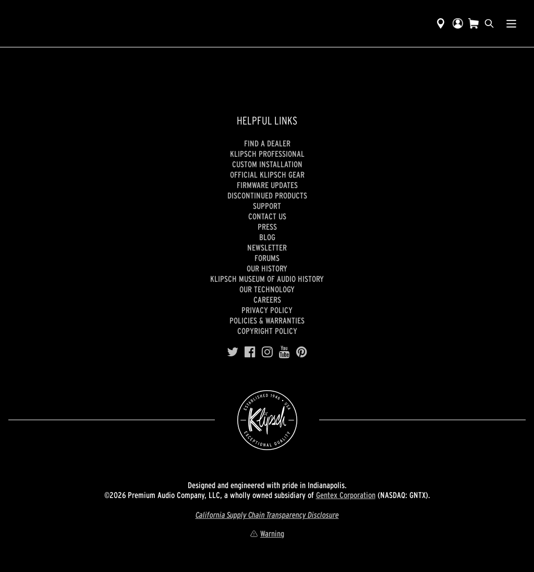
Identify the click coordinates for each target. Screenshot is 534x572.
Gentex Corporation (345, 495)
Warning (267, 533)
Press (267, 226)
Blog (267, 237)
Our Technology (267, 289)
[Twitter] (232, 352)
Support (267, 205)
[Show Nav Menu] (511, 23)
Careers (267, 299)
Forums (267, 258)
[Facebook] (250, 352)
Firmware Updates (267, 185)
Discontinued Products (267, 195)
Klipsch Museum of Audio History (267, 278)
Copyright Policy (267, 330)
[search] (489, 23)
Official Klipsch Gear (267, 174)
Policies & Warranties (267, 320)
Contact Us (267, 216)
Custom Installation (267, 164)
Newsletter (267, 247)
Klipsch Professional (267, 153)
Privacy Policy (267, 310)
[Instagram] (267, 352)
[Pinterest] (301, 352)
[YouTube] (284, 352)
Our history (267, 268)
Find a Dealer (267, 143)
